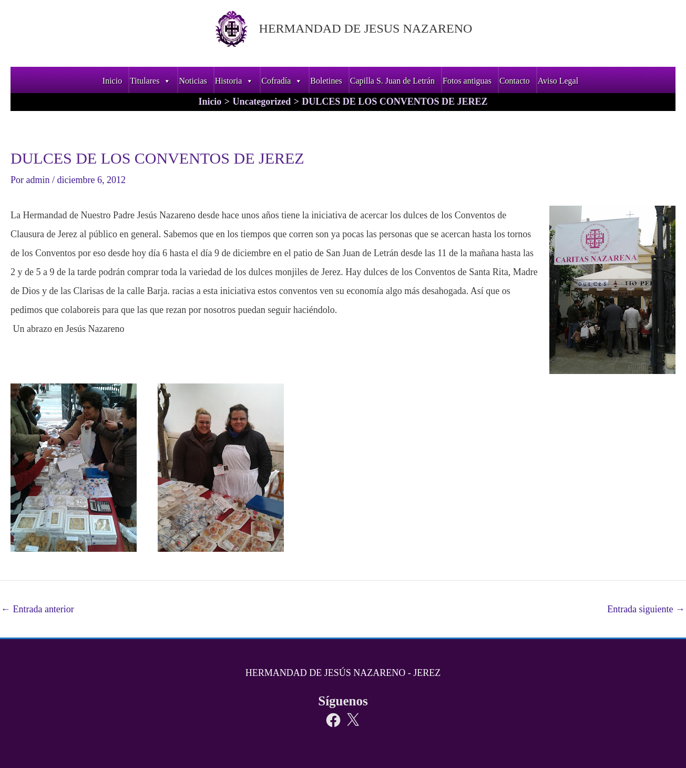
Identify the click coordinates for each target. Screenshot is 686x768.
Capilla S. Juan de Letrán (392, 80)
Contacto (514, 80)
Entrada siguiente (646, 609)
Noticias (193, 80)
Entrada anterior (37, 609)
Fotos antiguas (467, 80)
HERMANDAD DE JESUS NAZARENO (365, 28)
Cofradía (281, 80)
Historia (234, 80)
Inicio (112, 80)
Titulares (150, 80)
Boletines (326, 80)
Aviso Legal (558, 80)
